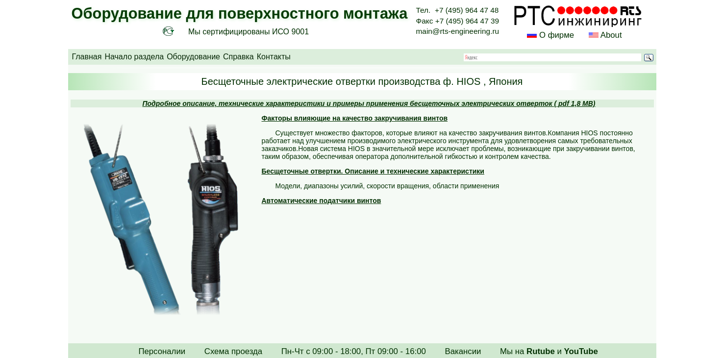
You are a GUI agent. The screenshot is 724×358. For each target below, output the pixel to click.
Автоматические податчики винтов (321, 201)
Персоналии (161, 351)
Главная (87, 56)
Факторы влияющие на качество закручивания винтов (355, 118)
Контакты (274, 56)
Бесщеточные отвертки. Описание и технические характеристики (373, 171)
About (610, 35)
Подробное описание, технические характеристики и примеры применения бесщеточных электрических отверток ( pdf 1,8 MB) (369, 103)
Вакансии (463, 351)
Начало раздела (134, 56)
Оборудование (193, 56)
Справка (238, 56)
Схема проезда (233, 351)
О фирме (556, 35)
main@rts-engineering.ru (457, 31)
